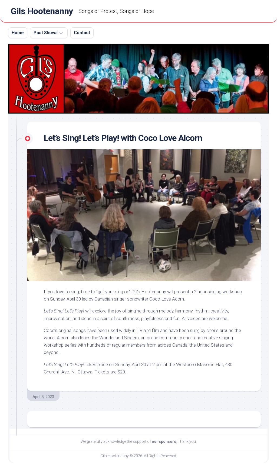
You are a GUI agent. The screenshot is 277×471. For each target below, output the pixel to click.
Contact (82, 32)
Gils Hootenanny (42, 11)
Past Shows (46, 32)
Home (18, 32)
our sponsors (164, 441)
